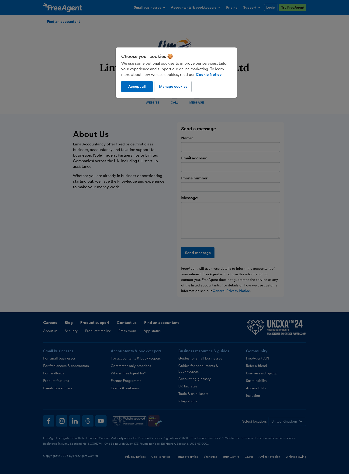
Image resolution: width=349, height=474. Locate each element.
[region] (176, 72)
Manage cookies (173, 86)
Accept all (137, 86)
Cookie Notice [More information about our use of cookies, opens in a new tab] (208, 74)
